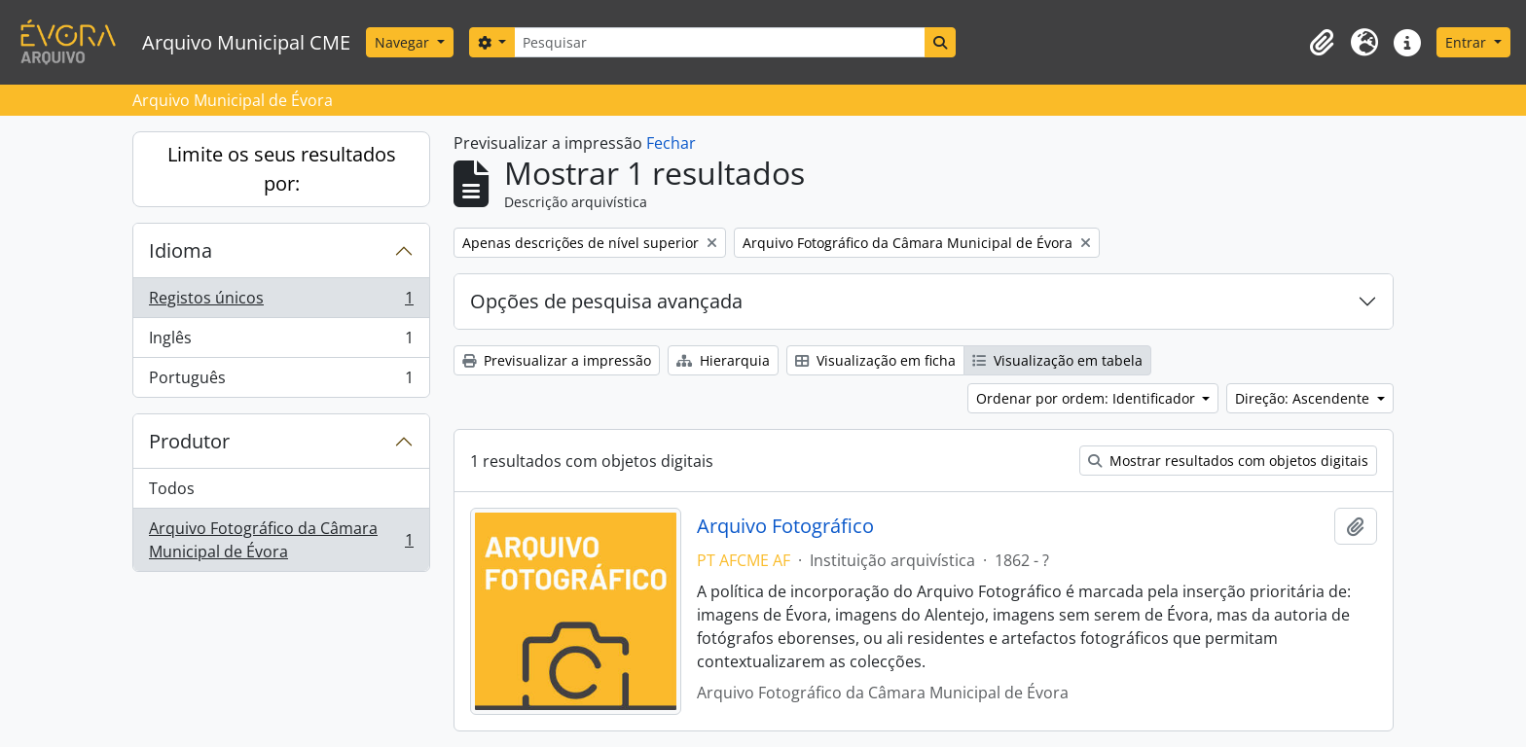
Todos (172, 488)
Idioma (180, 250)
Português (281, 381)
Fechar (671, 143)
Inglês (281, 342)
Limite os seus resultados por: (281, 168)
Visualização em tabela (1057, 360)
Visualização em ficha (875, 360)
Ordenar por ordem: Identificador (1087, 398)
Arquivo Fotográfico (785, 526)
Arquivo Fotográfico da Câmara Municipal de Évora (281, 539)
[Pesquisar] (719, 42)
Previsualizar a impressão (556, 360)
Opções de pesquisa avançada (606, 301)
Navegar (404, 42)
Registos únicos (281, 302)
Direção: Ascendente (1304, 398)
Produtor (189, 441)
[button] (1321, 42)
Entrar (1467, 42)
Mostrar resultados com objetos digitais (1228, 460)
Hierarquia (723, 360)
